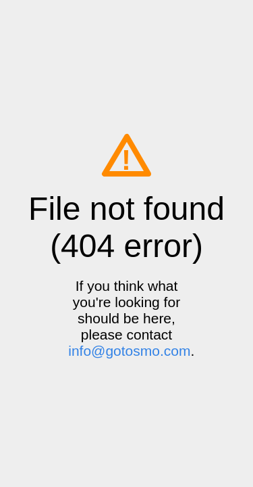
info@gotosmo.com (129, 350)
